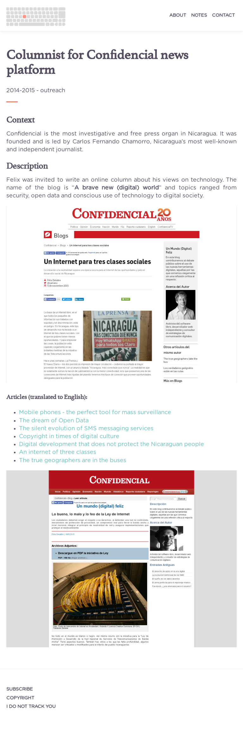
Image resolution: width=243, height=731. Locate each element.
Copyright (20, 698)
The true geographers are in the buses (72, 460)
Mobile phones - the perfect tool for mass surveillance (95, 412)
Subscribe (19, 689)
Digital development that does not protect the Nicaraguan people (111, 444)
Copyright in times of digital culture (69, 436)
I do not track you (31, 706)
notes (199, 15)
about (177, 15)
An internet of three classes (57, 452)
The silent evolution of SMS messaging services (86, 429)
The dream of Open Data (54, 421)
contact (223, 15)
